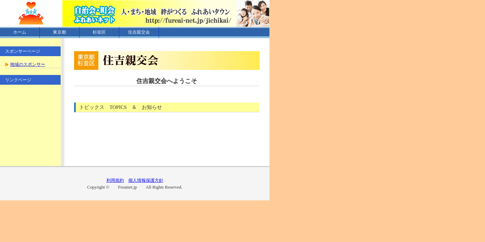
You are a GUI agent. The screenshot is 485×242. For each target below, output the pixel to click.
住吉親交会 (139, 32)
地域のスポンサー (27, 64)
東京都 (59, 32)
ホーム (19, 32)
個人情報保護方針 (145, 180)
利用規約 (115, 180)
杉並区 (99, 32)
